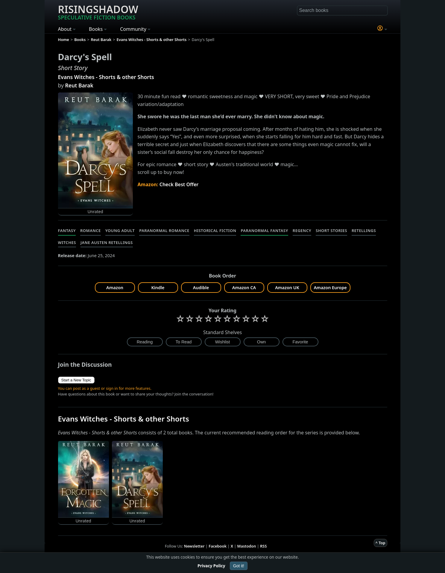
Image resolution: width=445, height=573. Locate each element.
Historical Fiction (215, 230)
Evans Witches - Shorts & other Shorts (106, 77)
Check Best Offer (179, 184)
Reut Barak (79, 85)
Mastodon (246, 546)
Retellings (364, 230)
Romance (90, 230)
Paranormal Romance (164, 230)
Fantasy (67, 230)
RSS (263, 546)
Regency (302, 230)
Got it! (238, 565)
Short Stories (331, 230)
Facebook (218, 546)
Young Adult (120, 230)
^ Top (380, 542)
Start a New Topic (76, 380)
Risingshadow (98, 11)
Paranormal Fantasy (264, 230)
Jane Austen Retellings (107, 242)
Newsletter (194, 546)
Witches (67, 242)
